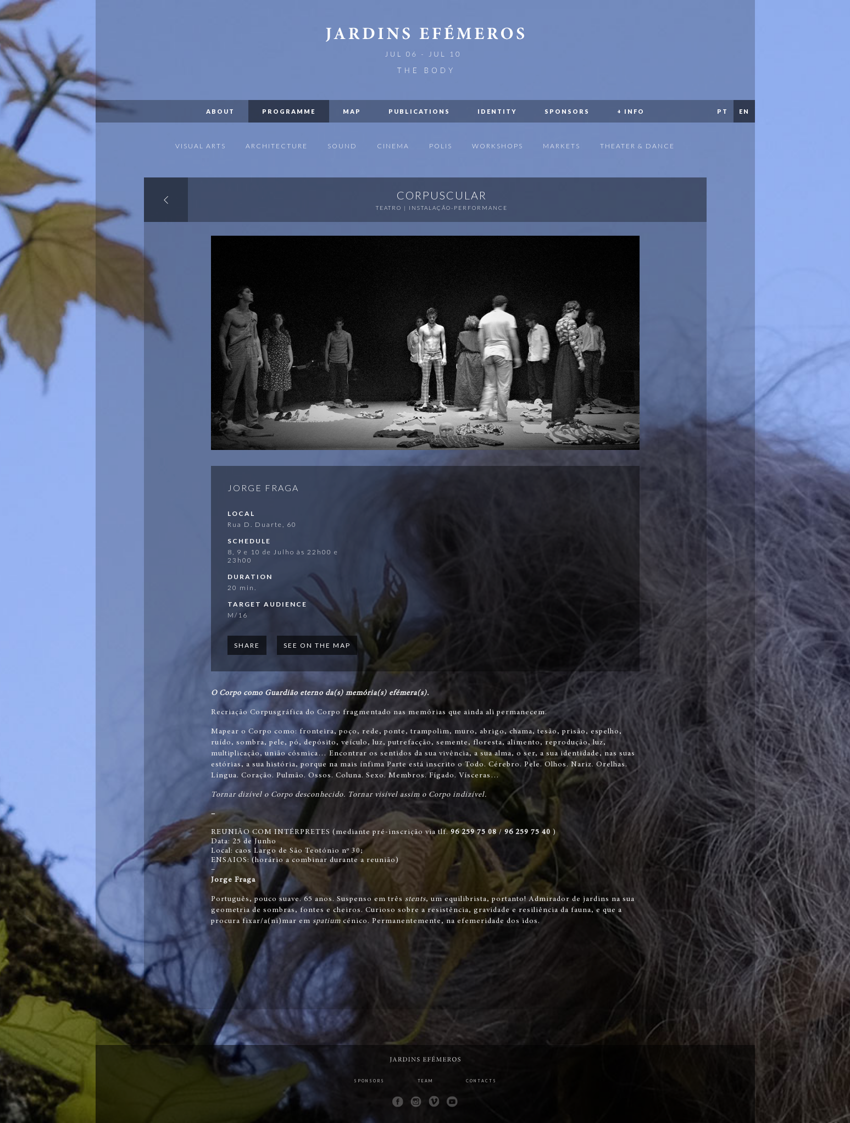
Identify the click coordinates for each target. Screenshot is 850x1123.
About (220, 111)
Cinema (393, 146)
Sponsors (567, 111)
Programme (288, 111)
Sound (342, 146)
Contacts (481, 1080)
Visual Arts (200, 146)
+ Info (631, 111)
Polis (440, 146)
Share (247, 645)
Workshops (497, 146)
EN (744, 111)
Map (352, 111)
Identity (497, 111)
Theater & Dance (637, 146)
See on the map (317, 645)
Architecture (277, 146)
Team (425, 1080)
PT (722, 111)
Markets (561, 146)
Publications (419, 111)
